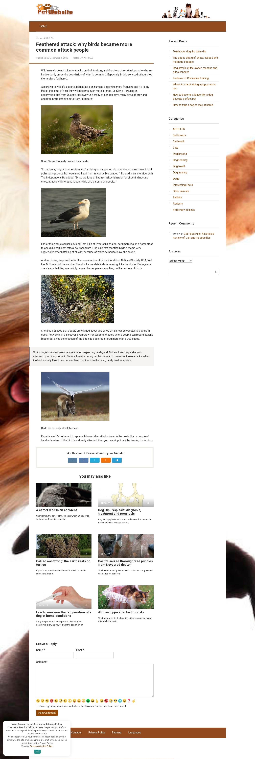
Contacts (76, 732)
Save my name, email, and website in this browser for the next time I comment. (83, 706)
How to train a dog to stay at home (193, 105)
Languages (134, 732)
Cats (175, 147)
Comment (41, 662)
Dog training (180, 172)
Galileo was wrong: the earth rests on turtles (63, 563)
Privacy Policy (96, 732)
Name (40, 650)
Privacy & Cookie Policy (41, 746)
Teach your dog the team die (189, 51)
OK (37, 751)
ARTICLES (88, 57)
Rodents (178, 203)
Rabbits (177, 197)
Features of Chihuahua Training (191, 78)
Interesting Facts (183, 185)
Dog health (179, 166)
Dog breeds (180, 153)
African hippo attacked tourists (121, 612)
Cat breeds (179, 135)
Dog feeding (180, 160)
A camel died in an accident (56, 510)
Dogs (176, 178)
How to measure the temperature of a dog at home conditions (63, 614)
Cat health (178, 141)
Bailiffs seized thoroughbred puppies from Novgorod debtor (125, 563)
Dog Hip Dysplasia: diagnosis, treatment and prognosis (119, 511)
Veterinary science (184, 209)
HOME (43, 26)
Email (80, 650)
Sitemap (117, 732)
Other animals (181, 191)
